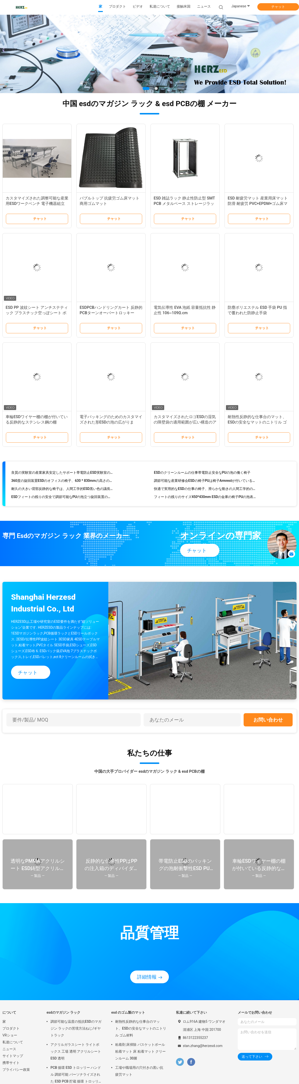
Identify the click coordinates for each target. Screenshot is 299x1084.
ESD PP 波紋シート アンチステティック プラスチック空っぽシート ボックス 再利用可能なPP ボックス (37, 313)
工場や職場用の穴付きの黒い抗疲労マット (139, 1071)
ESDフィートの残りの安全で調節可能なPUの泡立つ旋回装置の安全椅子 (62, 498)
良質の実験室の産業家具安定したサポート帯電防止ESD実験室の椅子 (62, 473)
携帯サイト (11, 1063)
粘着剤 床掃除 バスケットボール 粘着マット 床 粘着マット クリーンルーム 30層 (140, 1051)
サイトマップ (12, 1056)
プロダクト (11, 1028)
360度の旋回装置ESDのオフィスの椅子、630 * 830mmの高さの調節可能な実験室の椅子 (62, 482)
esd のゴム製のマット (128, 1012)
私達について (12, 1042)
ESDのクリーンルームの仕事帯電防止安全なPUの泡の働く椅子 (202, 473)
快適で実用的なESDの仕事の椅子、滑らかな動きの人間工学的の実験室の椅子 (205, 490)
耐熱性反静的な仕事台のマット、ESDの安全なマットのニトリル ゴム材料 (257, 422)
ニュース (9, 1049)
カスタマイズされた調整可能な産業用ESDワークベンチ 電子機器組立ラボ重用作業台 (37, 203)
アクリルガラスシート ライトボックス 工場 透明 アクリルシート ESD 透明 (75, 1051)
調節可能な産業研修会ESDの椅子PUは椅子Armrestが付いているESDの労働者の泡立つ (205, 482)
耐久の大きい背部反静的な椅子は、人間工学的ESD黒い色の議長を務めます (62, 490)
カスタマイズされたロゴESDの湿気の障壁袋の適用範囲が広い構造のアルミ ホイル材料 (185, 422)
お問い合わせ (268, 720)
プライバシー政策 (16, 1070)
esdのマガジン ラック (63, 1012)
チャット (278, 7)
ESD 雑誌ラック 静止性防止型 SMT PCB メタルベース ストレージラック (184, 203)
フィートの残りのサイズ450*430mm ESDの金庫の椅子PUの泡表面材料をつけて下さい (205, 498)
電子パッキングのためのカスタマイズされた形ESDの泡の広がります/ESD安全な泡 (111, 422)
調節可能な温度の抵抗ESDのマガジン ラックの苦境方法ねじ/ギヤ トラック (75, 1028)
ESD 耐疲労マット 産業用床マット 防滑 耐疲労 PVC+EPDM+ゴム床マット (258, 203)
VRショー (9, 1035)
